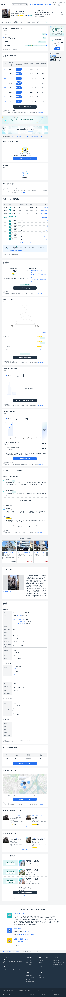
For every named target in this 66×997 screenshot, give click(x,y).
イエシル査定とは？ (25, 895)
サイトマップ (34, 990)
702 (5, 101)
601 (5, 87)
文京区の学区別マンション (21, 939)
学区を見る (15, 674)
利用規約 (3, 990)
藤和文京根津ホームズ (46, 233)
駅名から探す (40, 4)
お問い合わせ (42, 975)
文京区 (17, 615)
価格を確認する (18, 69)
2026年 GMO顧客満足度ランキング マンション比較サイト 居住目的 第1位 (57, 34)
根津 (21, 615)
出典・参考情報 (43, 977)
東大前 (23, 623)
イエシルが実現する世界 (58, 962)
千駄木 (24, 621)
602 (5, 92)
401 (5, 73)
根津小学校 (20, 941)
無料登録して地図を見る (25, 799)
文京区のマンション (19, 913)
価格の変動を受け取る (25, 458)
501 (5, 83)
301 (5, 69)
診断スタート (57, 48)
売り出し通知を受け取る (25, 158)
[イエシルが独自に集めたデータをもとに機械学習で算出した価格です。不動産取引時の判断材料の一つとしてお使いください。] (39, 10)
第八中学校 (20, 945)
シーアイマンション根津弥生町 (48, 207)
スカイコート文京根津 (46, 224)
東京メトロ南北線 (17, 623)
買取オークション (43, 966)
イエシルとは (56, 960)
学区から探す (48, 4)
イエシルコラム (43, 968)
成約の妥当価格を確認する (25, 106)
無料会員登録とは (30, 981)
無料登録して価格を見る (25, 763)
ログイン (28, 979)
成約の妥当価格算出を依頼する (25, 892)
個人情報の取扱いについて (12, 990)
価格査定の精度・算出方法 (58, 965)
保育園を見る (16, 668)
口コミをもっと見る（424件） (25, 500)
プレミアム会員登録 (30, 977)
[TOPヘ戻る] (5, 3)
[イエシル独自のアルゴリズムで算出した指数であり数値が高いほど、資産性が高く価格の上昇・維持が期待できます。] (14, 15)
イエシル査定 (42, 960)
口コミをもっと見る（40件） (25, 526)
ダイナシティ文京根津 (46, 227)
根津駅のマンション (19, 928)
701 (5, 96)
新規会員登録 (29, 975)
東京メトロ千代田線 (17, 619)
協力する (23, 192)
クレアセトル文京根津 (46, 236)
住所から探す (33, 4)
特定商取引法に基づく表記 (24, 990)
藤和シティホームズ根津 (46, 210)
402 (5, 78)
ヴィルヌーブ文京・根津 (46, 221)
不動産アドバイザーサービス (45, 963)
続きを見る (40, 112)
